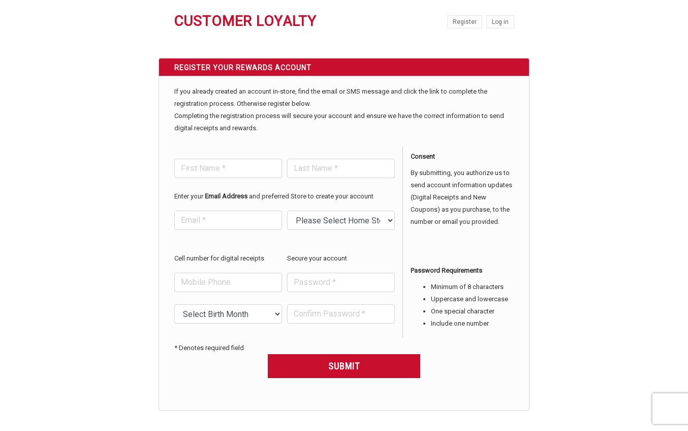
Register (465, 21)
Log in (500, 21)
